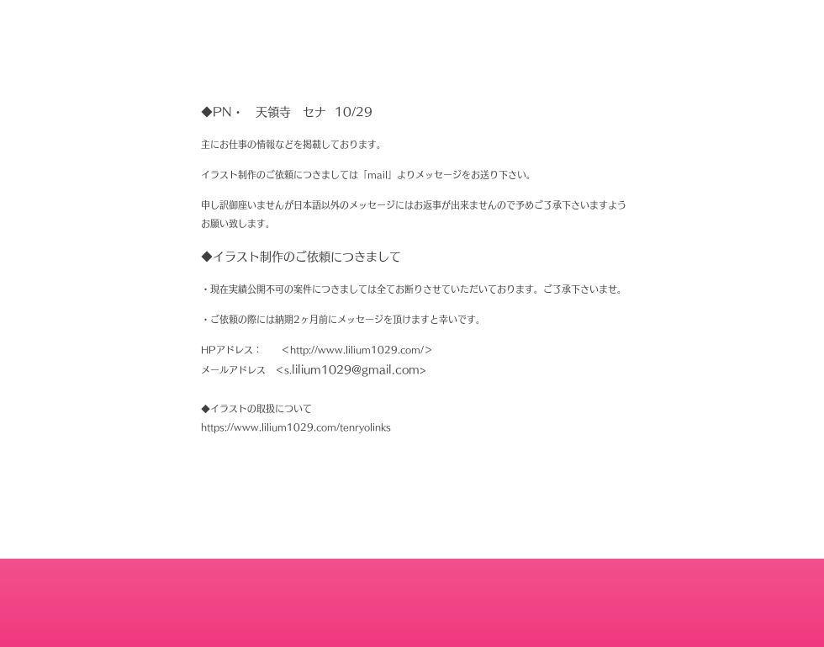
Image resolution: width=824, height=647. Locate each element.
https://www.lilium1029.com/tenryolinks (296, 427)
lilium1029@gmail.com (356, 369)
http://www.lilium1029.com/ (357, 349)
